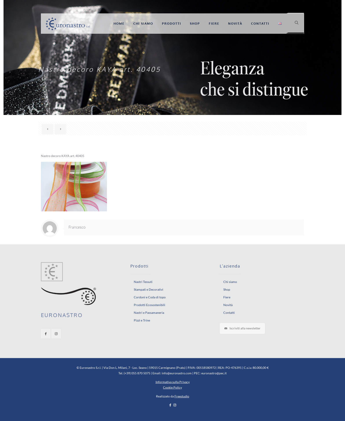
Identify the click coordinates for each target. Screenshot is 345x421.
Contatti (229, 312)
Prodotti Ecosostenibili (149, 305)
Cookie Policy (172, 387)
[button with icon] (45, 333)
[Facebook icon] (170, 405)
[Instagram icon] (174, 405)
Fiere (226, 297)
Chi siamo (230, 282)
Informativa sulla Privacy (173, 382)
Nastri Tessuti (143, 282)
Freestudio (181, 396)
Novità (228, 305)
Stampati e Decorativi (148, 289)
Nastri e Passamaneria (149, 312)
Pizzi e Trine (142, 320)
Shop (226, 289)
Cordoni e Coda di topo (150, 297)
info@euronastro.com (177, 373)
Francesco (77, 227)
